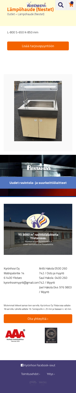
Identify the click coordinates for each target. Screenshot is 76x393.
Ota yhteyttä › (38, 318)
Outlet (11, 14)
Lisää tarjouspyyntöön (38, 45)
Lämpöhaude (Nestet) (31, 14)
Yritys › (51, 374)
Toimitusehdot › (30, 374)
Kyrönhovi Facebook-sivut (38, 365)
